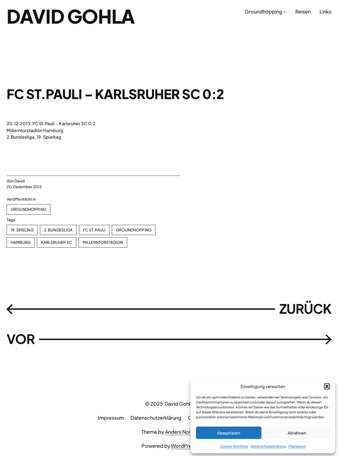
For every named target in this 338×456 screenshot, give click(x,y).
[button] (327, 386)
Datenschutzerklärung (268, 446)
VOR (21, 339)
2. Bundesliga (58, 229)
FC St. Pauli (94, 229)
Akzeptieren (228, 432)
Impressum (297, 446)
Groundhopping (28, 209)
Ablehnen (297, 432)
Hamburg (21, 242)
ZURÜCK (305, 309)
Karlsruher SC (56, 242)
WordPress (184, 446)
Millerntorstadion (103, 242)
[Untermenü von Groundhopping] (285, 11)
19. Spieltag (22, 229)
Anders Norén (181, 431)
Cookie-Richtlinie (234, 446)
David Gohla (71, 16)
